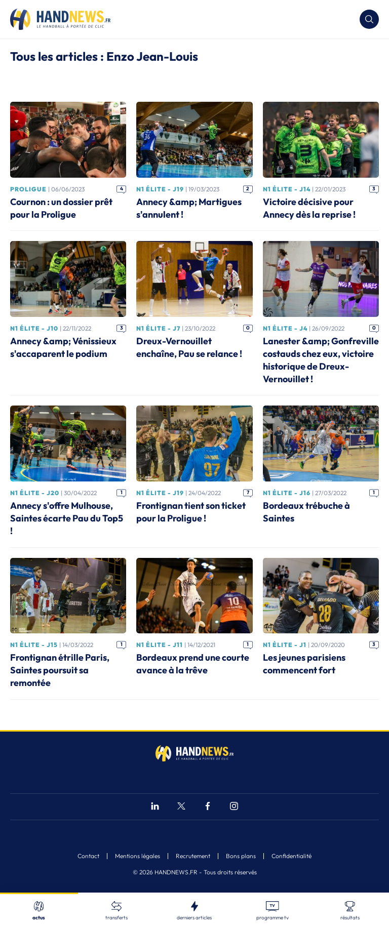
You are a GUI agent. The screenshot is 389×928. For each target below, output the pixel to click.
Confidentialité (291, 856)
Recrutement (193, 856)
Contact (88, 856)
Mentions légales (137, 856)
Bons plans (241, 856)
